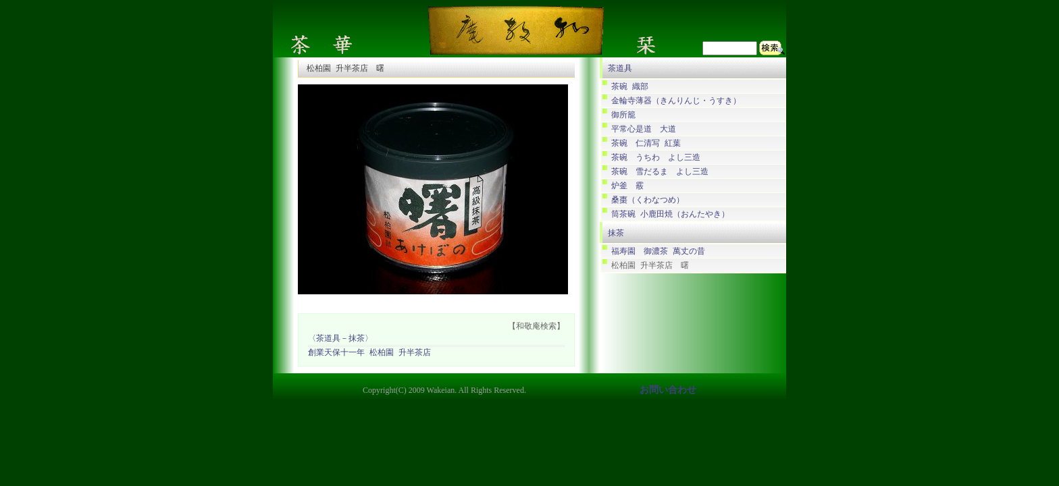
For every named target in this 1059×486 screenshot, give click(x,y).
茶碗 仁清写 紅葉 (646, 143)
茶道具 (620, 68)
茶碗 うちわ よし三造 (655, 157)
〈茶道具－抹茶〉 (340, 339)
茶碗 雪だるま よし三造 (659, 172)
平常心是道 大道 (643, 129)
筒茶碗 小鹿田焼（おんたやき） (670, 214)
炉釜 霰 (627, 186)
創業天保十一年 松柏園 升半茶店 (369, 353)
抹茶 (616, 233)
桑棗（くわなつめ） (647, 200)
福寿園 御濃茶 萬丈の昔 (658, 251)
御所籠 (623, 115)
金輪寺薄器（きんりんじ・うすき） (676, 101)
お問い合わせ (668, 390)
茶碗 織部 (629, 86)
